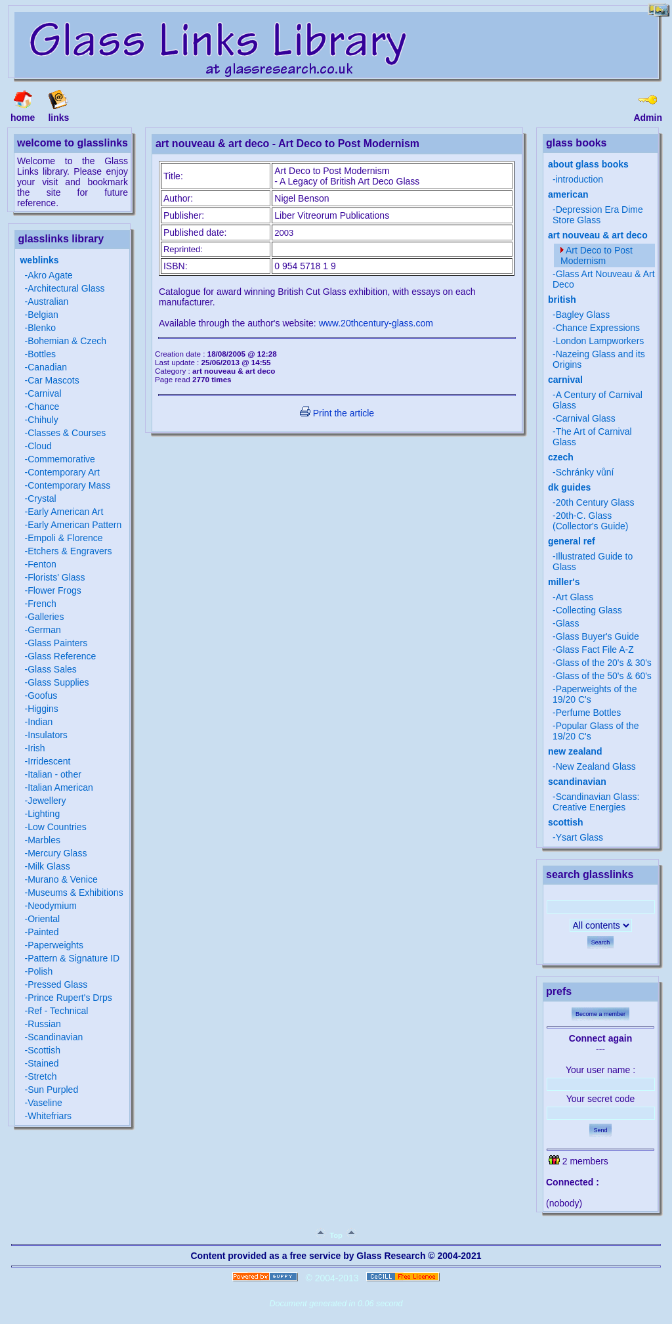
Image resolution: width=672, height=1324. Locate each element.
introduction (579, 179)
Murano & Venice (63, 879)
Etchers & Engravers (70, 551)
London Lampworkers (600, 341)
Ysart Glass (579, 837)
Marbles (44, 840)
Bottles (42, 354)
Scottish (44, 1050)
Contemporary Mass (69, 485)
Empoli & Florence (65, 538)
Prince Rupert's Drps (70, 997)
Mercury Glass (57, 853)
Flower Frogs (54, 590)
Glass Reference (62, 656)
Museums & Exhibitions (75, 892)
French (42, 603)
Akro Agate (50, 275)
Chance (43, 406)
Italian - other (54, 774)
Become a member (600, 1014)
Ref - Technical (58, 1010)
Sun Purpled (53, 1089)
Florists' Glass (56, 577)
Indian (40, 722)
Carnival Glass (586, 418)
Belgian (43, 314)
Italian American (60, 787)
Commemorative (61, 459)
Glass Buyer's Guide (597, 636)
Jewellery (47, 800)
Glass (567, 623)
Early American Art (65, 511)
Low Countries (57, 827)
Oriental (44, 919)
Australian (48, 301)
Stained (43, 1063)
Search (600, 942)
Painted (43, 932)
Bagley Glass (583, 314)
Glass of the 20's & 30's (604, 662)
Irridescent (49, 761)
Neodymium (52, 905)
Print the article (337, 413)
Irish (36, 748)
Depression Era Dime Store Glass (598, 214)
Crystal (42, 498)
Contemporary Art (64, 472)
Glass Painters (57, 643)
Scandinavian (55, 1037)
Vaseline (45, 1102)
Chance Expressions (598, 327)
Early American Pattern (74, 524)
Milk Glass (49, 866)
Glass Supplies (58, 682)
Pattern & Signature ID (73, 958)
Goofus (42, 695)
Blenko (42, 327)
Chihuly (43, 419)
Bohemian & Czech (67, 341)
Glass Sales (52, 669)
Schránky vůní (585, 472)
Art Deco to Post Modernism (596, 255)
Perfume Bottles (588, 712)
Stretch (42, 1076)
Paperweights (55, 945)
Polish (40, 971)
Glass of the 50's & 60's (604, 676)
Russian (44, 1024)
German (44, 630)
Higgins (43, 708)
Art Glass (575, 597)
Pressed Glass (57, 984)
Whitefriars (50, 1116)
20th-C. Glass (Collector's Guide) (591, 520)
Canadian (47, 367)
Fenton (42, 564)
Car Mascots (53, 380)
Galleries (46, 616)
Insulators (48, 735)
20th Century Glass (595, 502)
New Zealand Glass (596, 766)
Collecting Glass (589, 610)
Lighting (44, 813)
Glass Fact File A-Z (595, 649)
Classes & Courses (67, 433)
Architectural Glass (66, 288)
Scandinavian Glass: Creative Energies (596, 801)
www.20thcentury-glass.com (376, 323)
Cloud (40, 446)
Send (600, 1130)
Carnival (44, 393)
